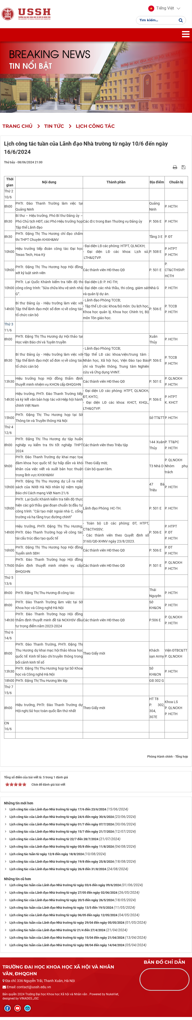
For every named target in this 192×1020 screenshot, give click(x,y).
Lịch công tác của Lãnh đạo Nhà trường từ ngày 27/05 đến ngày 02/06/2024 (63, 896)
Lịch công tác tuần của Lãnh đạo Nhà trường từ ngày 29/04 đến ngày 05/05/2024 (67, 926)
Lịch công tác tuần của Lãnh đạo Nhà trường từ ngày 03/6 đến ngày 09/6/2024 (65, 888)
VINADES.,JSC (29, 1001)
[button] (161, 10)
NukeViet (112, 997)
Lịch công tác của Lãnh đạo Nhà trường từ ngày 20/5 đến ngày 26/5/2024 (62, 903)
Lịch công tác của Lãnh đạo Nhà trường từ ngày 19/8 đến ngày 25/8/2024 (62, 865)
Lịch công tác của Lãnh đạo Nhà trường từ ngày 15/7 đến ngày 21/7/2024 (62, 835)
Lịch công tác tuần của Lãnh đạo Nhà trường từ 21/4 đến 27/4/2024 (57, 933)
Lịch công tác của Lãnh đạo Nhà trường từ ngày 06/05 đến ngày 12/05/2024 (63, 918)
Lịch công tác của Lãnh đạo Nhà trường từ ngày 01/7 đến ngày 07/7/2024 (62, 827)
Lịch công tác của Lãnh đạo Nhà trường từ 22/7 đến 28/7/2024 (54, 842)
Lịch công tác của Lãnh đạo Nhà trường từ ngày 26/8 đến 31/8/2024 (58, 872)
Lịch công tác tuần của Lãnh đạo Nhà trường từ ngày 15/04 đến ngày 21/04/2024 (67, 941)
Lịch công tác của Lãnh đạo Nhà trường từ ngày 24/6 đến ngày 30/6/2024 (62, 820)
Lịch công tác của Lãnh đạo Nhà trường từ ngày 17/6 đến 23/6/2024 (58, 812)
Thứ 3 (8, 327)
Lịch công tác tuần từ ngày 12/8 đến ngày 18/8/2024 (47, 857)
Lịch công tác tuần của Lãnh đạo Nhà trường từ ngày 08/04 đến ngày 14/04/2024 (67, 948)
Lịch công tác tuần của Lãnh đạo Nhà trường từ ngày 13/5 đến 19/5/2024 (61, 911)
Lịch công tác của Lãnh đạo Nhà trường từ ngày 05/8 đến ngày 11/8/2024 (62, 850)
